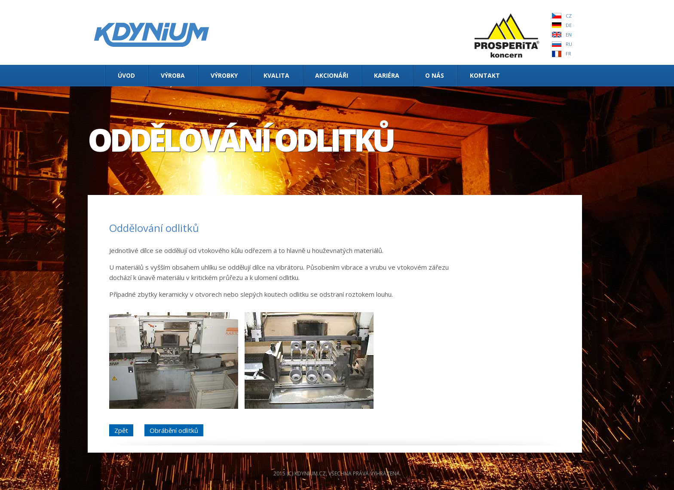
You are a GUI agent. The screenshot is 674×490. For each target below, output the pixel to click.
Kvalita (276, 75)
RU (569, 44)
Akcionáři (331, 75)
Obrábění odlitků (174, 430)
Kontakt (485, 75)
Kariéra (386, 75)
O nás (434, 75)
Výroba (173, 75)
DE (569, 25)
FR (568, 53)
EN (569, 34)
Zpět (121, 430)
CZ (569, 15)
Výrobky (224, 75)
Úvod (126, 75)
